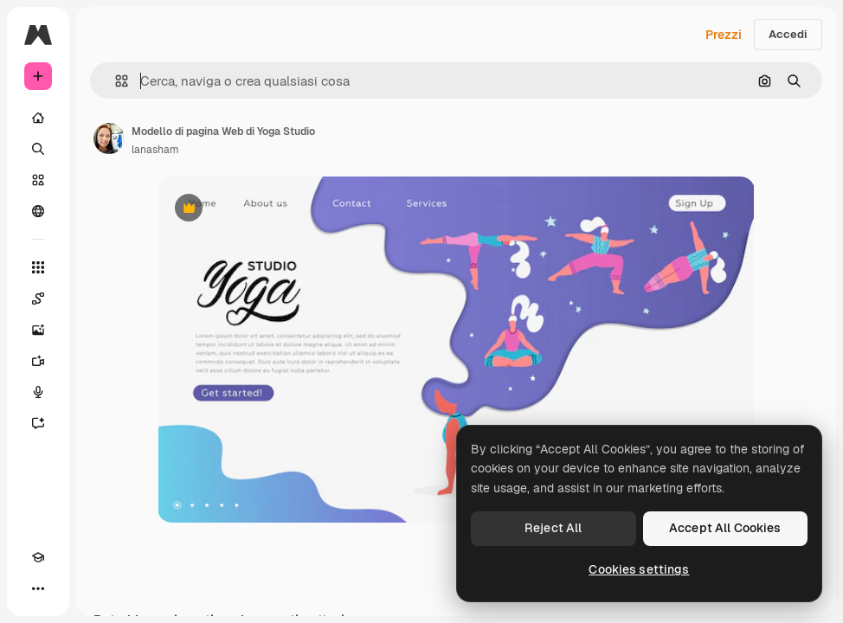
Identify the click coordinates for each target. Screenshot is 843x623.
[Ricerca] (38, 149)
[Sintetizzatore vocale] (38, 392)
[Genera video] (38, 361)
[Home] (38, 118)
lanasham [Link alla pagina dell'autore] (155, 150)
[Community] (38, 211)
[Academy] (38, 557)
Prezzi (723, 34)
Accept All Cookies (725, 528)
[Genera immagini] (38, 330)
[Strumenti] (38, 267)
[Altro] (38, 588)
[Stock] (38, 180)
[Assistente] (38, 423)
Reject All (553, 528)
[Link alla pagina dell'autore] (109, 138)
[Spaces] (38, 298)
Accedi (788, 34)
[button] (114, 80)
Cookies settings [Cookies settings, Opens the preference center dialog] (639, 569)
